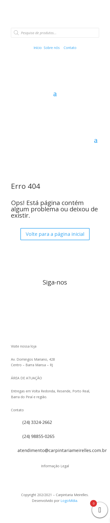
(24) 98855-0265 (38, 436)
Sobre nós (52, 47)
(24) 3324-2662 (37, 422)
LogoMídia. (69, 500)
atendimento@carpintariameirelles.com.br (62, 450)
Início (38, 47)
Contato (70, 47)
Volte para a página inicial (55, 234)
